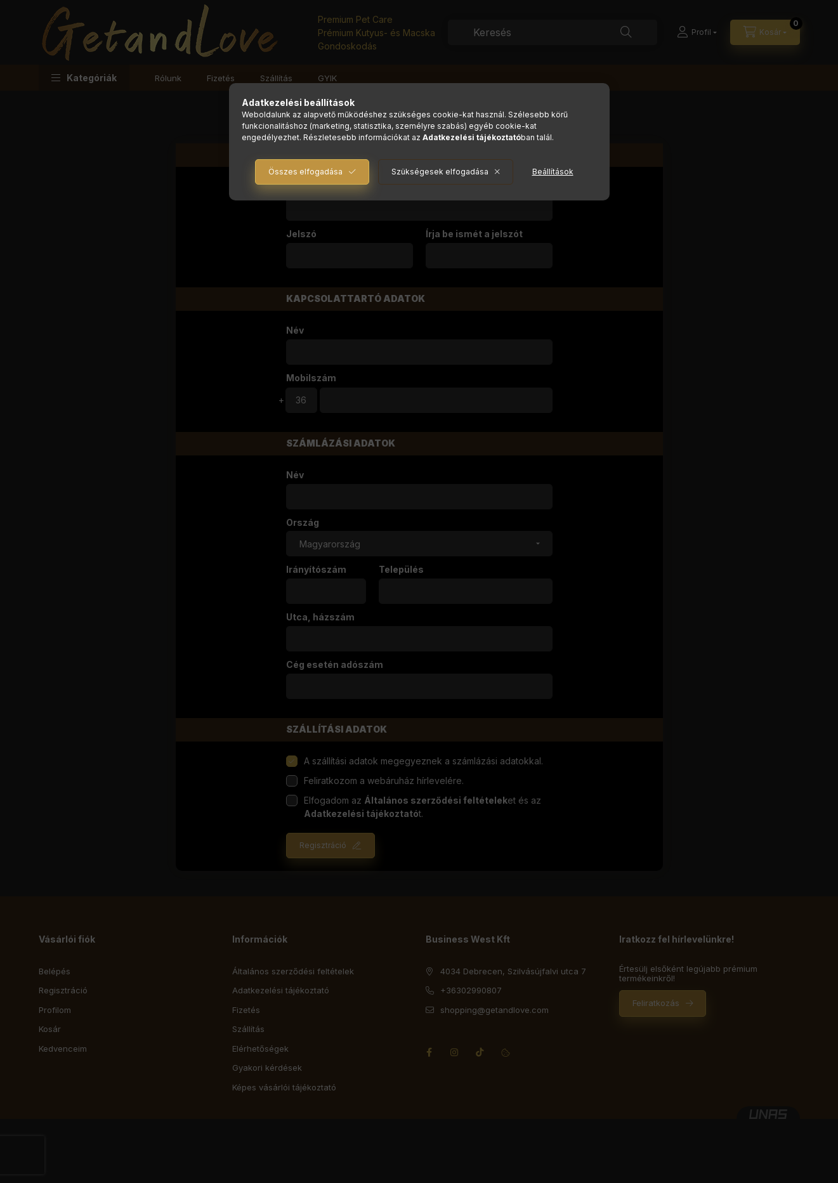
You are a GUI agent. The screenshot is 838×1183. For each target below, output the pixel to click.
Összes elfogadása (305, 171)
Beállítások (552, 171)
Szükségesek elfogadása (439, 171)
